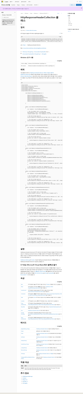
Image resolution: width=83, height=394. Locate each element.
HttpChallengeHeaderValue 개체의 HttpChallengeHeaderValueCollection (41, 304)
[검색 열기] (77, 2)
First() (22, 333)
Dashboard (79, 4)
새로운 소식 (72, 4)
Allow (22, 286)
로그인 (80, 1)
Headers (33, 260)
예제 (69, 17)
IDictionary (25, 51)
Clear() (22, 331)
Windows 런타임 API (43, 13)
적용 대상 (70, 23)
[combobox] (8, 15)
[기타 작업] (61, 13)
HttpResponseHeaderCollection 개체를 (45, 353)
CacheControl (23, 290)
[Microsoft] (2, 1)
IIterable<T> (25, 381)
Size (22, 310)
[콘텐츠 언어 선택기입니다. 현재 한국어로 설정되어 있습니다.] (3, 392)
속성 (69, 20)
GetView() (23, 337)
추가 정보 (70, 25)
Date (22, 297)
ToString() (23, 353)
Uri (48, 301)
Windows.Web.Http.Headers (31, 30)
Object (24, 45)
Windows (26, 13)
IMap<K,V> (25, 379)
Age (22, 284)
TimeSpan (48, 284)
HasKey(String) (24, 340)
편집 (61, 33)
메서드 (69, 22)
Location (22, 301)
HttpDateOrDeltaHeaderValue (54, 306)
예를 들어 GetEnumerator (40, 271)
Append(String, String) (25, 328)
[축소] (15, 12)
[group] (41, 40)
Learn (22, 13)
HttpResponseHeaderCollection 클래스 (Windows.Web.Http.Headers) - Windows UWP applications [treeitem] (8, 22)
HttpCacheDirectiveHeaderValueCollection (36, 291)
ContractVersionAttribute (28, 48)
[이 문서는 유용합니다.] (68, 31)
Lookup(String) (24, 347)
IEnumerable (37, 51)
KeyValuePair (43, 51)
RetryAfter (23, 306)
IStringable (44, 54)
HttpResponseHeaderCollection (34, 310)
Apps (31, 13)
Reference (36, 13)
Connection (23, 293)
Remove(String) (24, 350)
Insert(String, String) (25, 344)
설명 (69, 18)
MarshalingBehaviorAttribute (40, 48)
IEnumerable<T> (24, 274)
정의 (69, 15)
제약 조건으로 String (38, 273)
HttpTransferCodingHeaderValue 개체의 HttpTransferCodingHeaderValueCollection (43, 314)
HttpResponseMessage (25, 260)
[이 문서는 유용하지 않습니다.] (70, 31)
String (29, 51)
